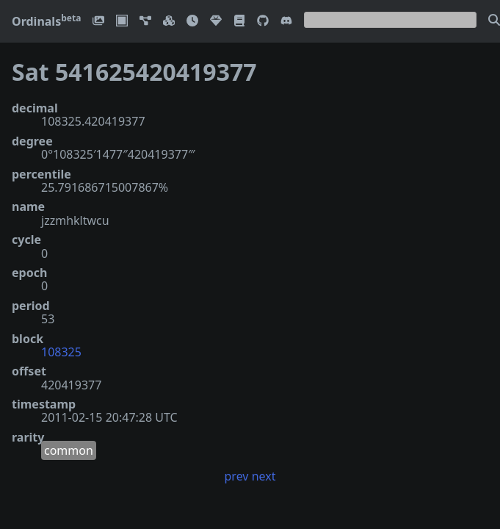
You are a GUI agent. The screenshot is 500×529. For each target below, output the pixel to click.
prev (237, 476)
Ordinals (46, 21)
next (264, 476)
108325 (61, 352)
